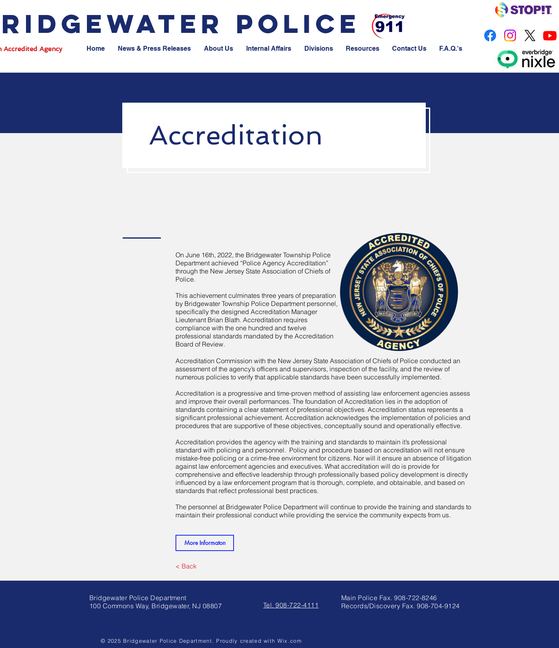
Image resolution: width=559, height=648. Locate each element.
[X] (530, 35)
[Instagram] (510, 35)
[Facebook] (490, 35)
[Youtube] (550, 35)
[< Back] (185, 566)
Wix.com (289, 640)
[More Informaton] (205, 543)
